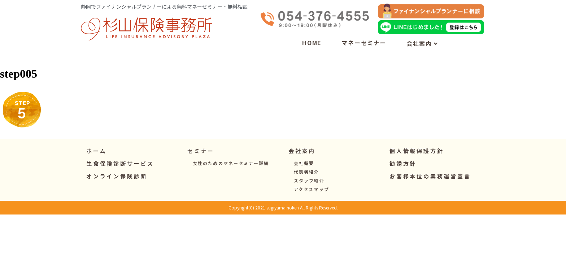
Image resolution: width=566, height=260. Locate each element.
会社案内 (422, 43)
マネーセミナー (364, 42)
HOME (312, 42)
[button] (201, 150)
